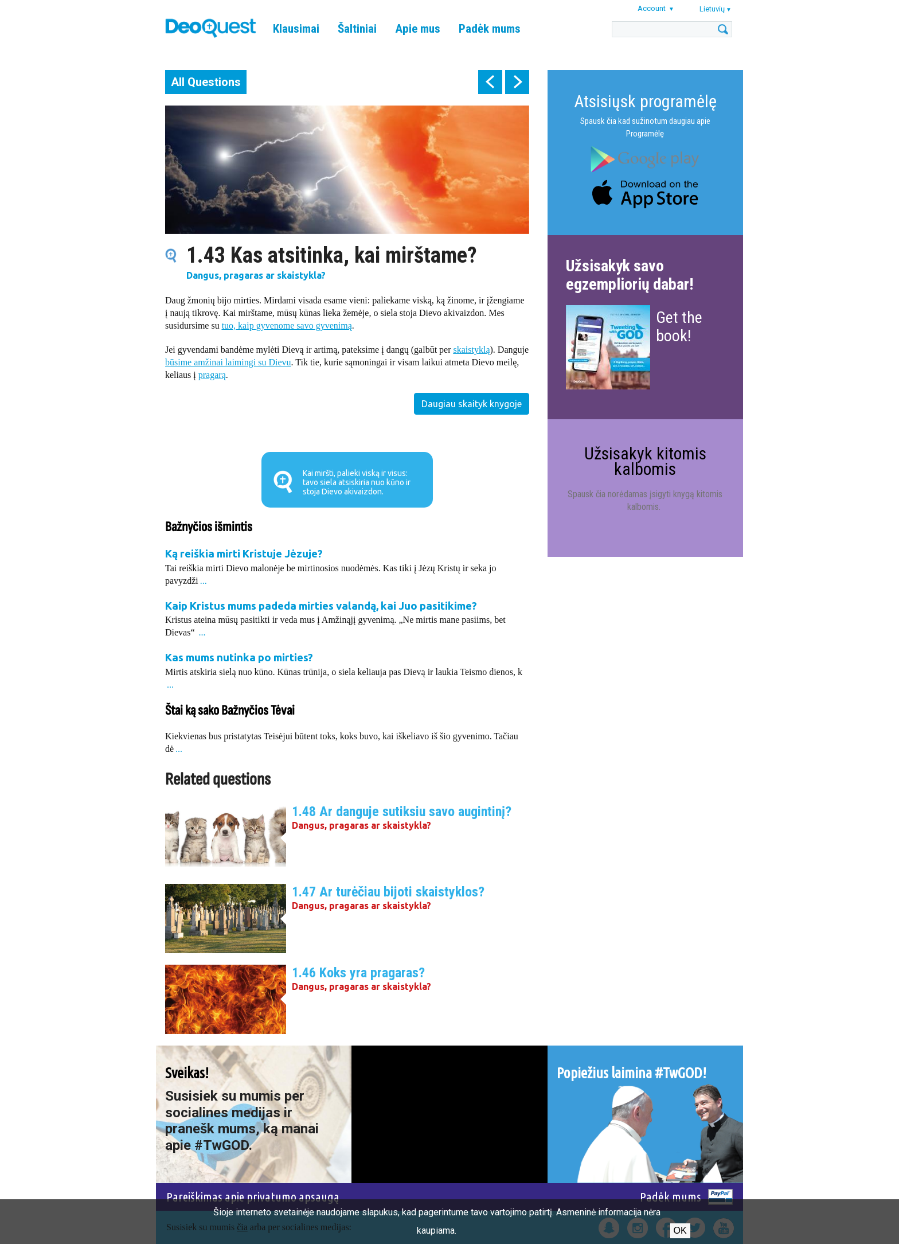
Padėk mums (490, 29)
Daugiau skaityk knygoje (471, 404)
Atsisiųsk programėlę (645, 101)
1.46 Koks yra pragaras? (358, 973)
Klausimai (296, 29)
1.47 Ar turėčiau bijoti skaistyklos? (388, 892)
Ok (680, 1230)
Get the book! (679, 326)
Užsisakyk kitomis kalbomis (645, 460)
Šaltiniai (357, 29)
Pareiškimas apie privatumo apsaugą (252, 1197)
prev (490, 82)
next (517, 82)
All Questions (206, 82)
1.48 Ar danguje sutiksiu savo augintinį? (401, 812)
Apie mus (417, 29)
